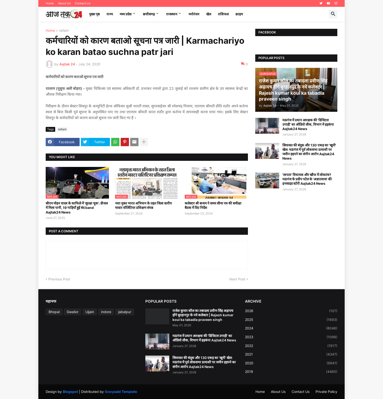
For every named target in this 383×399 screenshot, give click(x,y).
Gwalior (72, 312)
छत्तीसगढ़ (149, 14)
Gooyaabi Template (121, 391)
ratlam (64, 30)
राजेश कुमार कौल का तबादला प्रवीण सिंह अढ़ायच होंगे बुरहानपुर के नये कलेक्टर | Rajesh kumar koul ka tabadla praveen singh (203, 314)
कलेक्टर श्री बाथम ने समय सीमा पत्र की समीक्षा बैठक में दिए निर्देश (213, 205)
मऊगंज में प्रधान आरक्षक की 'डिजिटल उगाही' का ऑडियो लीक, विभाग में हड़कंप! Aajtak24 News (308, 124)
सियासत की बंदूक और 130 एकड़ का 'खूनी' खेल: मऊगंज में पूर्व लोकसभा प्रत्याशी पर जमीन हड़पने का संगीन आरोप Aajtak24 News (309, 152)
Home (50, 3)
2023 (291, 337)
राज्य (109, 14)
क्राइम (239, 14)
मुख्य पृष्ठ (94, 14)
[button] (333, 14)
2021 (291, 354)
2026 (291, 310)
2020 (291, 363)
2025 (291, 319)
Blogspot (70, 391)
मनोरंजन (194, 14)
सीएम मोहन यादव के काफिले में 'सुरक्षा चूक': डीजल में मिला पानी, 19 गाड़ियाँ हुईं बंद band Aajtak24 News (77, 207)
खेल (208, 14)
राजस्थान (171, 14)
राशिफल (223, 14)
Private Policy (326, 391)
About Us (64, 3)
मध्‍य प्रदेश (126, 14)
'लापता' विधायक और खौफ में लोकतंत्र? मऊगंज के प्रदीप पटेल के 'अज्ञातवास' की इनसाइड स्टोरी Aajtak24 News (307, 179)
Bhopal (54, 312)
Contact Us (82, 3)
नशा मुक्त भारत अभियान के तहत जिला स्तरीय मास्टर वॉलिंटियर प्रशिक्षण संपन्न (143, 205)
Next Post (237, 279)
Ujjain (89, 312)
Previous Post (59, 279)
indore (106, 312)
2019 (291, 371)
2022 (291, 345)
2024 (291, 328)
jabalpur (124, 312)
